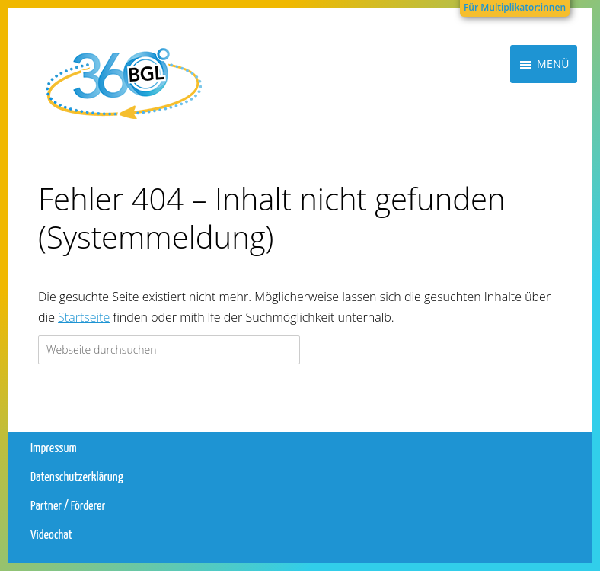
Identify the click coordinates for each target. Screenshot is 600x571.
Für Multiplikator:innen (515, 7)
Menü (553, 110)
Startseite (84, 317)
